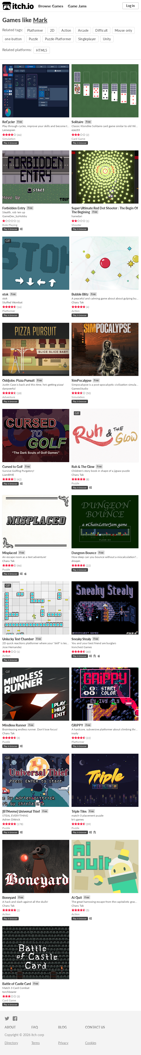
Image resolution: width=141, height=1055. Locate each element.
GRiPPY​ (77, 725)
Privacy (63, 1043)
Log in (130, 6)
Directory (11, 1043)
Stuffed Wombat (12, 302)
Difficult (101, 30)
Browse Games (50, 6)
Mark (40, 20)
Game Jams (77, 6)
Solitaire (77, 122)
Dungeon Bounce (84, 553)
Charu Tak (78, 302)
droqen (76, 561)
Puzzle (33, 39)
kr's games (78, 819)
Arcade (83, 30)
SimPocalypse (81, 380)
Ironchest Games (82, 647)
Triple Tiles (79, 811)
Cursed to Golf (12, 467)
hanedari (77, 216)
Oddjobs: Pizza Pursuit (18, 380)
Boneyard (9, 897)
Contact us (95, 1027)
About (10, 1027)
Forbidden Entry (13, 208)
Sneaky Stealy (81, 639)
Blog (62, 1027)
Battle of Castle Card (16, 984)
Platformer (35, 30)
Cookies (90, 1043)
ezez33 (76, 130)
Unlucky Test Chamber (18, 639)
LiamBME (8, 474)
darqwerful (8, 388)
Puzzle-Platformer (58, 39)
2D (52, 30)
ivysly (75, 733)
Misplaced (9, 553)
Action (66, 30)
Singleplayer (87, 39)
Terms (35, 1043)
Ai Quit (77, 897)
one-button (13, 39)
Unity (107, 39)
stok (5, 294)
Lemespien (8, 130)
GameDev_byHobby (14, 216)
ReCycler (8, 122)
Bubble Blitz (80, 294)
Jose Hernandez (11, 647)
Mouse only (123, 30)
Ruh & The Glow (83, 467)
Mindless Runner (14, 725)
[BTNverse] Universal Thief (21, 811)
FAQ (34, 1027)
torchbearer (9, 992)
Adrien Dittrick (11, 819)
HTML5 (41, 50)
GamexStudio (80, 388)
